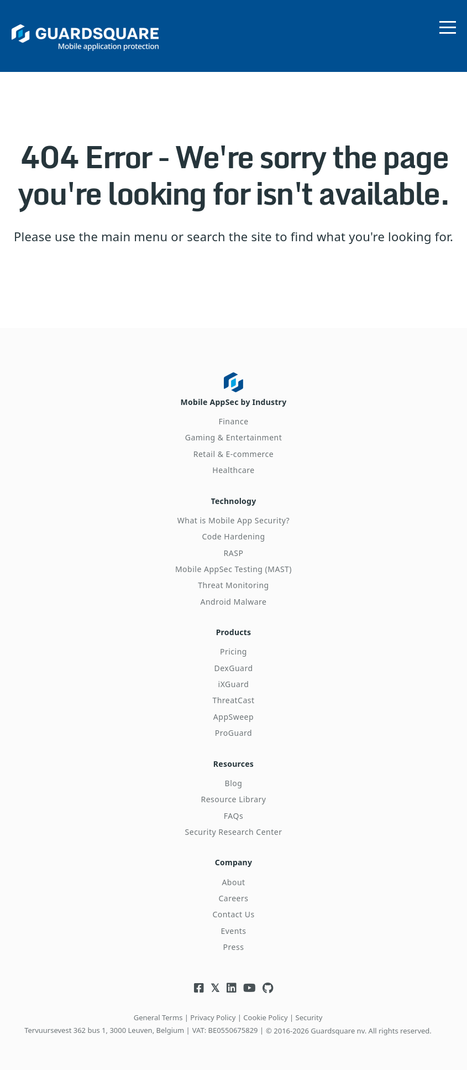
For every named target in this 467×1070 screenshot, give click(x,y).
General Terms (158, 1017)
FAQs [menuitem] (233, 816)
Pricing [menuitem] (233, 651)
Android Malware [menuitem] (234, 601)
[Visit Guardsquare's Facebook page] (199, 987)
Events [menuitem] (233, 931)
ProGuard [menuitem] (233, 733)
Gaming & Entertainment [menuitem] (233, 437)
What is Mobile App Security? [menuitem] (233, 520)
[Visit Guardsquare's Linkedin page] (232, 987)
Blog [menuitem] (234, 783)
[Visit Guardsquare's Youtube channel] (249, 987)
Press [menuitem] (233, 947)
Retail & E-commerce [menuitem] (233, 454)
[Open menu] (447, 25)
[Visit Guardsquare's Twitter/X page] (215, 987)
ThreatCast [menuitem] (233, 700)
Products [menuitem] (233, 632)
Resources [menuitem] (233, 764)
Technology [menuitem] (233, 501)
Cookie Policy (265, 1017)
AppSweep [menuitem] (233, 716)
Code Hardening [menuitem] (233, 536)
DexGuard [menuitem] (233, 668)
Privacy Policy (212, 1017)
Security (309, 1017)
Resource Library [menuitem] (233, 799)
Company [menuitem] (233, 862)
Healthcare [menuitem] (233, 470)
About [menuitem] (233, 882)
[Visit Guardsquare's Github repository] (268, 987)
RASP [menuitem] (234, 553)
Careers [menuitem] (234, 898)
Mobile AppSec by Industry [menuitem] (234, 402)
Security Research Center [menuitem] (233, 832)
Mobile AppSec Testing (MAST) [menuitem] (233, 569)
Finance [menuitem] (233, 421)
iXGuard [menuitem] (233, 684)
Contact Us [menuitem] (233, 914)
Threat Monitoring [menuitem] (233, 585)
